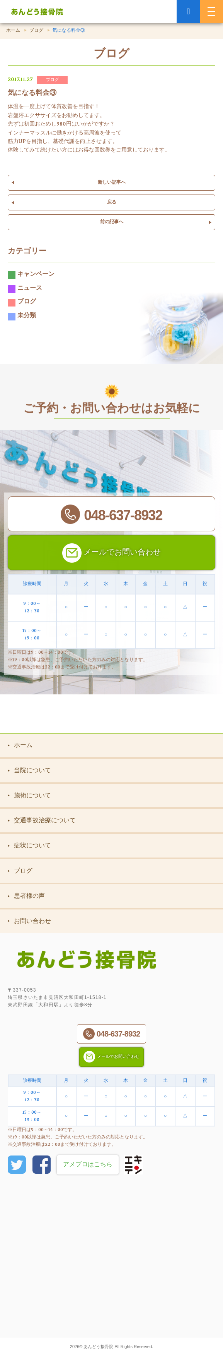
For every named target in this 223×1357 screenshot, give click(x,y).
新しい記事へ (112, 182)
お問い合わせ (29, 921)
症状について (29, 845)
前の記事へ (111, 222)
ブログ (36, 31)
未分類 (22, 317)
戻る (111, 202)
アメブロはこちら (87, 1165)
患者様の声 (26, 895)
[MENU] (211, 11)
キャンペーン (31, 275)
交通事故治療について (42, 820)
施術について (29, 795)
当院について (29, 770)
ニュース (25, 289)
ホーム (13, 31)
